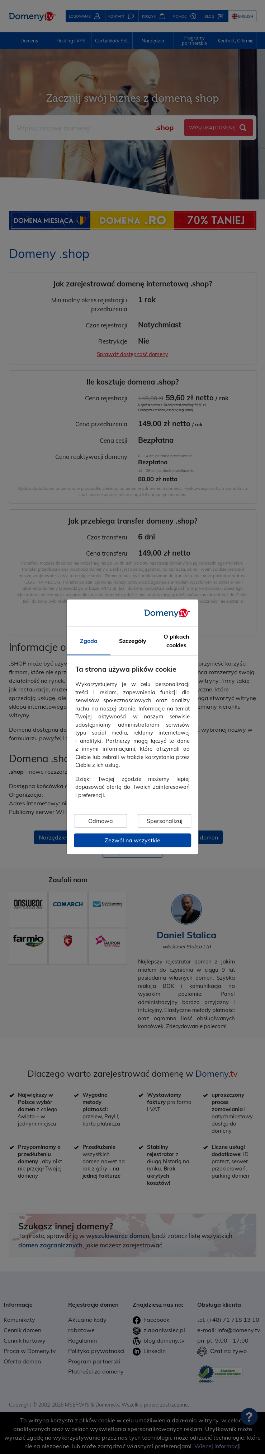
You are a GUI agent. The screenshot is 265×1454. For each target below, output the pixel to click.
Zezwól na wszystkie (132, 840)
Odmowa (100, 821)
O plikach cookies (176, 641)
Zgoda (89, 641)
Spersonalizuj (165, 821)
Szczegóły (132, 641)
